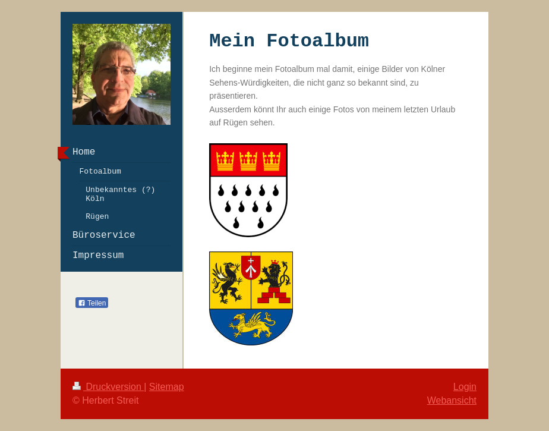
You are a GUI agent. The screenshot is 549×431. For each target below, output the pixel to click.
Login (465, 387)
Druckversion (108, 387)
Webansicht (452, 400)
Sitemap (166, 387)
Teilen (92, 303)
